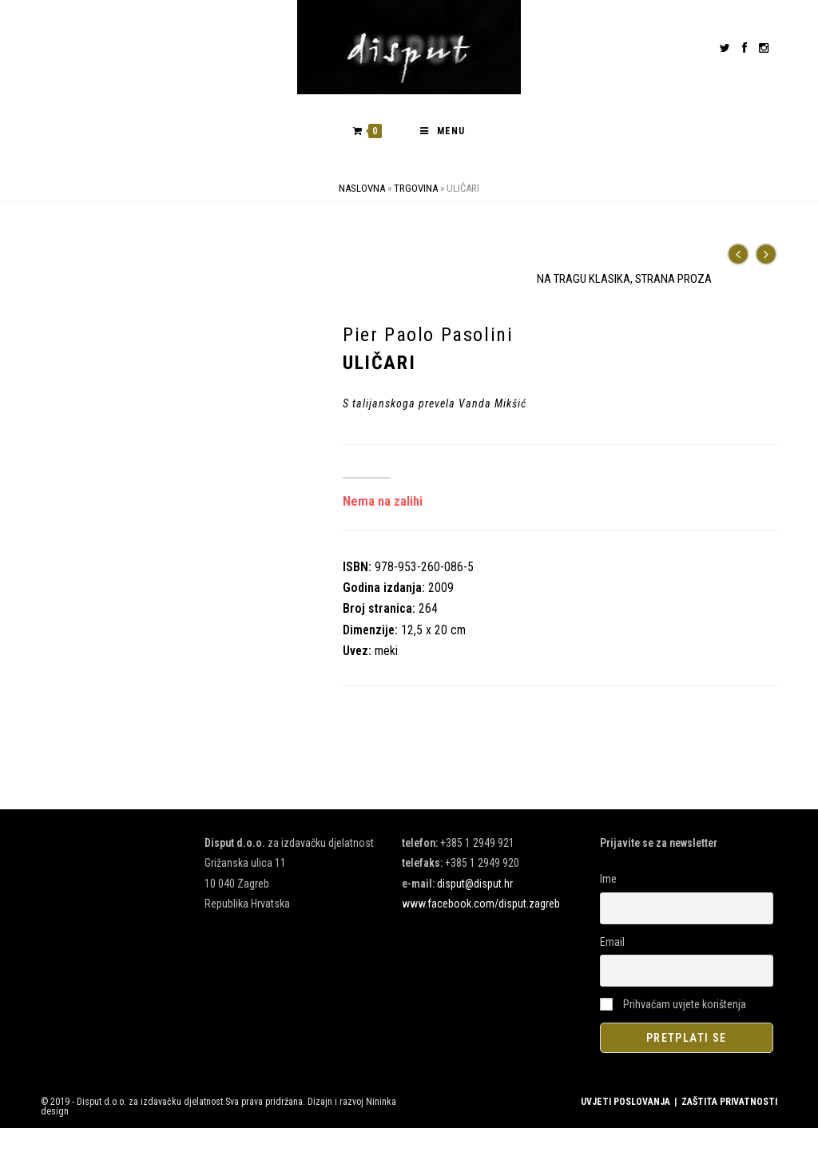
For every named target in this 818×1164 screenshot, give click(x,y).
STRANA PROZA (673, 279)
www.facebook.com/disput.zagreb (481, 903)
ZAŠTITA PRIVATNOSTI (729, 1101)
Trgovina (416, 188)
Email (612, 942)
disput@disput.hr (475, 883)
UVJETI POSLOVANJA (625, 1101)
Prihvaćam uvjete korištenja (673, 1004)
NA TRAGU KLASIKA (583, 279)
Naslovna (362, 188)
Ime (608, 878)
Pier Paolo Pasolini (428, 335)
